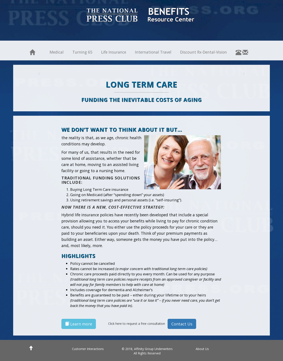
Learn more (78, 324)
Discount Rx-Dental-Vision (203, 52)
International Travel (153, 52)
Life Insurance (113, 52)
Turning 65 (82, 52)
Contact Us (181, 324)
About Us (202, 349)
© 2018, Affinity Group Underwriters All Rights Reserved (147, 351)
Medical (57, 52)
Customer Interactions (88, 349)
